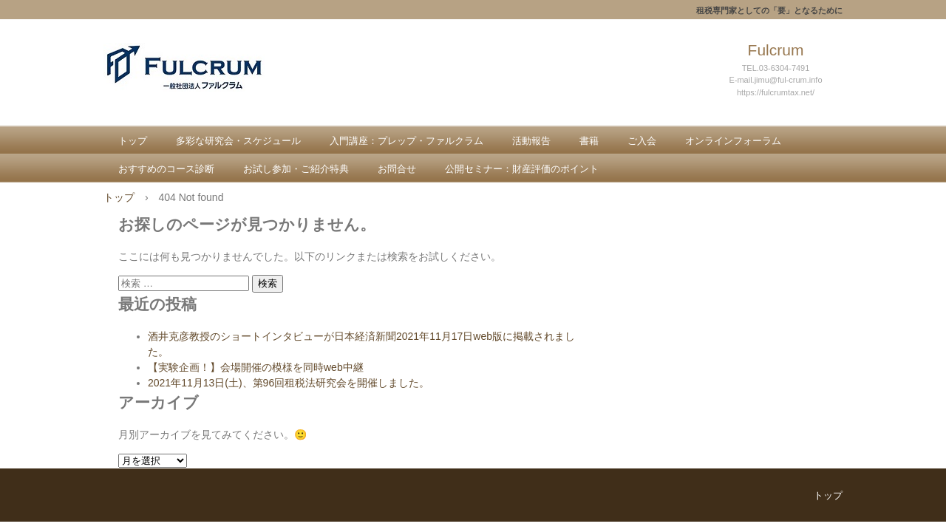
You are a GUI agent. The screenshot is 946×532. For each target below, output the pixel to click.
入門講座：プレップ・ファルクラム (406, 140)
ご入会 (641, 140)
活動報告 (531, 140)
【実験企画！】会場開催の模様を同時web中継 (256, 367)
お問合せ (397, 168)
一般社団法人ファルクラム (211, 82)
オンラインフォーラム (733, 140)
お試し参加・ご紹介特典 (296, 168)
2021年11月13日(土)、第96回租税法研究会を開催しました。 (288, 383)
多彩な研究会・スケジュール (238, 140)
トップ (132, 140)
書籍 (589, 140)
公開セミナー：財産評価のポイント (522, 168)
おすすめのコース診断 (166, 168)
